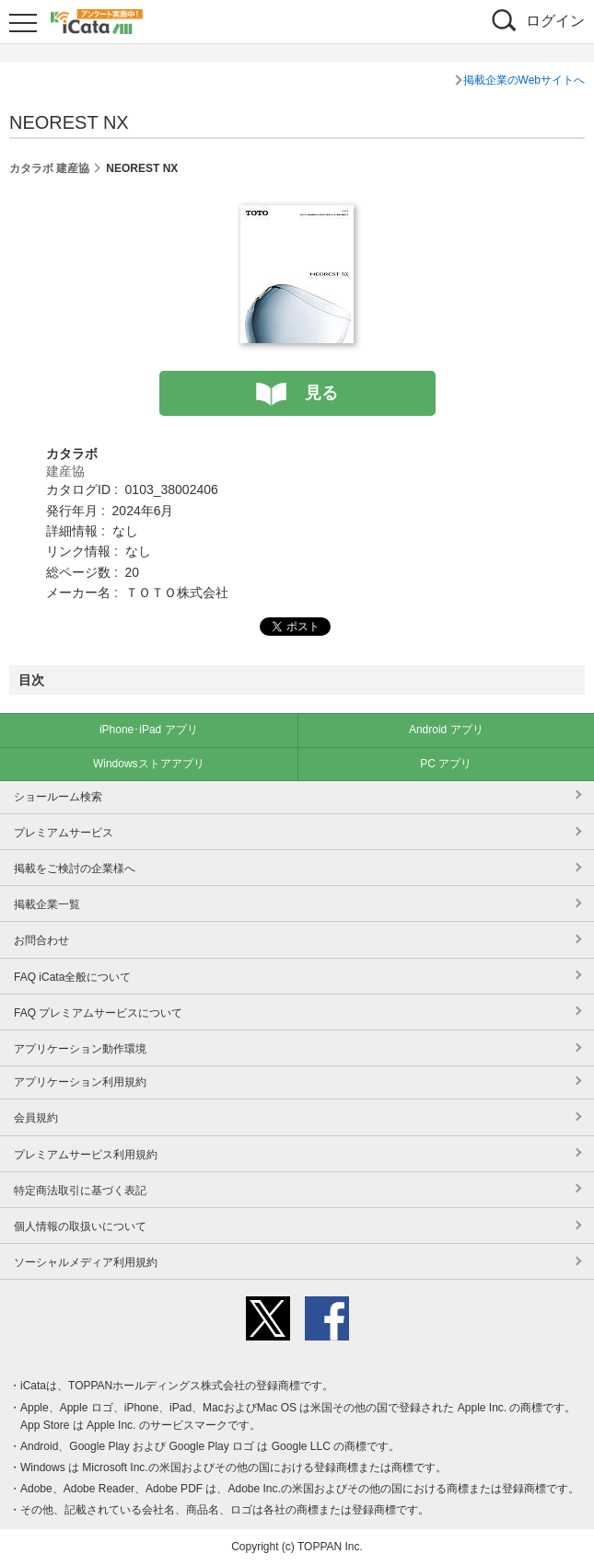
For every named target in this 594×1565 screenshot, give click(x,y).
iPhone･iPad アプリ (148, 729)
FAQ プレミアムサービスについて (98, 1013)
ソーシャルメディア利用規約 (85, 1262)
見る (321, 393)
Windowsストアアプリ (148, 763)
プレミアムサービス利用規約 (85, 1154)
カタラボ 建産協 (49, 168)
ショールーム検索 (58, 796)
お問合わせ (41, 940)
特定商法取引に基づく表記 (80, 1190)
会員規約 (36, 1117)
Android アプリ (446, 729)
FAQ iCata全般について (72, 977)
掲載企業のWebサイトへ (524, 80)
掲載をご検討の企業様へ (74, 868)
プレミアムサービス (63, 832)
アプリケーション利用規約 (80, 1082)
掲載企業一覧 (47, 904)
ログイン (555, 21)
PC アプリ (446, 763)
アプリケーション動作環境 (80, 1048)
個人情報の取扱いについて (80, 1226)
